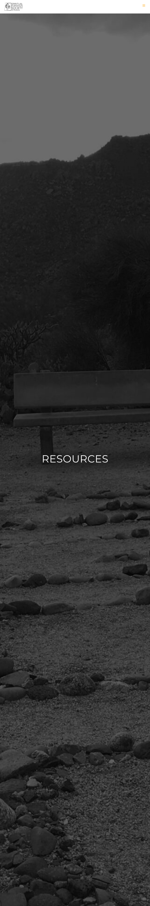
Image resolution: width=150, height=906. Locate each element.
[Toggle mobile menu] (144, 5)
